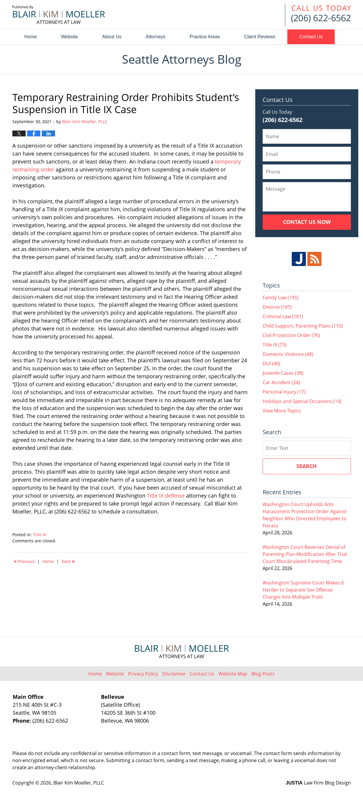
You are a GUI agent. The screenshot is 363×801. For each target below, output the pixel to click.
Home (30, 36)
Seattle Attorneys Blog (58, 14)
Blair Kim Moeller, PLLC (78, 782)
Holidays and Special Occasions (302, 401)
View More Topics (282, 410)
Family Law (281, 297)
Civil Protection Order (291, 335)
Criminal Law (283, 316)
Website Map (232, 673)
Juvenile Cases (283, 373)
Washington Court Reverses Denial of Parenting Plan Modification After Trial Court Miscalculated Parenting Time (305, 554)
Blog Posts (263, 673)
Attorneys (156, 36)
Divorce (277, 307)
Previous (24, 561)
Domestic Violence (288, 354)
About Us (112, 36)
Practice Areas (205, 36)
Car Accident (281, 382)
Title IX (39, 534)
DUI (271, 363)
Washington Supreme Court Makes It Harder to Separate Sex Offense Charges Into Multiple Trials (303, 589)
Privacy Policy (143, 673)
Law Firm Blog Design (318, 782)
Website (69, 36)
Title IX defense (166, 495)
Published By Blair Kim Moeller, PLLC (318, 15)
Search (306, 466)
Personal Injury (284, 392)
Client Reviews (259, 36)
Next (68, 561)
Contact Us (311, 36)
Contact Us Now (307, 221)
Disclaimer (174, 673)
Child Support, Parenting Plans (303, 326)
